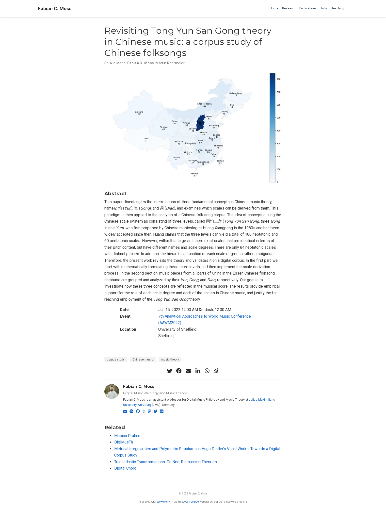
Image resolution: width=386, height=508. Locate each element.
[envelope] (188, 371)
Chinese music (142, 359)
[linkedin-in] (197, 371)
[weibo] (216, 371)
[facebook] (179, 371)
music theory (170, 359)
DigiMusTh (123, 442)
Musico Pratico (127, 435)
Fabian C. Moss (54, 8)
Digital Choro (125, 468)
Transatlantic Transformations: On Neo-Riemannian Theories (165, 461)
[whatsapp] (207, 371)
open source (191, 501)
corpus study (116, 359)
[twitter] (169, 371)
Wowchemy (163, 501)
